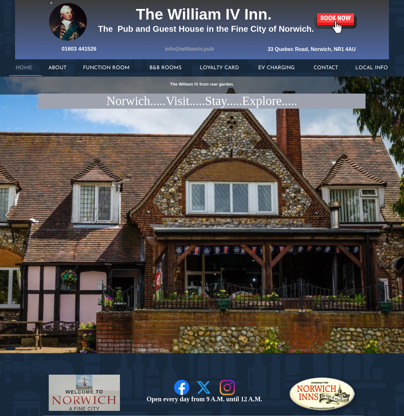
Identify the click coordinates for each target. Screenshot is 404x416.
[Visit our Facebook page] (181, 387)
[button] (7, 215)
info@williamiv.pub (189, 49)
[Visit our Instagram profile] (227, 387)
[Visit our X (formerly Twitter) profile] (204, 387)
